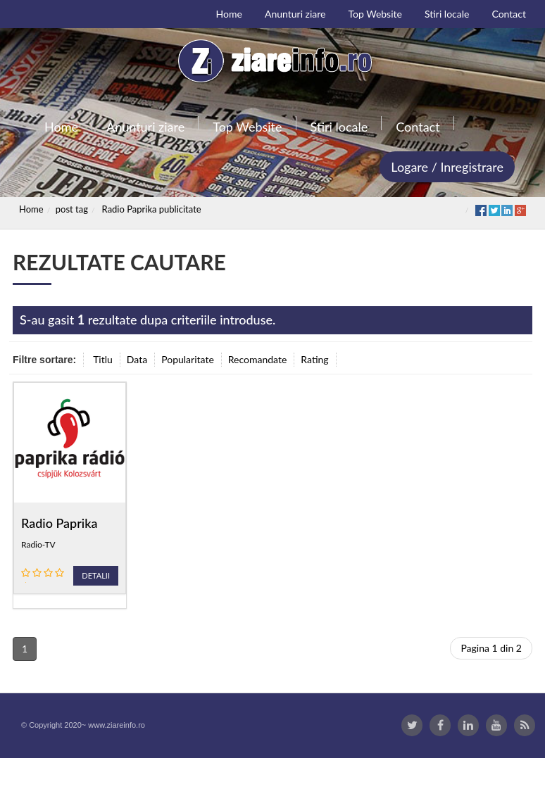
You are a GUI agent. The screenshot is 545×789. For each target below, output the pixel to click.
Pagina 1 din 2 (491, 648)
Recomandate (257, 359)
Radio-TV (38, 544)
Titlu (103, 359)
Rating (314, 359)
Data (137, 359)
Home (31, 209)
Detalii (96, 575)
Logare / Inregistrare (447, 167)
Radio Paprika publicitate (151, 209)
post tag (72, 209)
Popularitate (187, 359)
